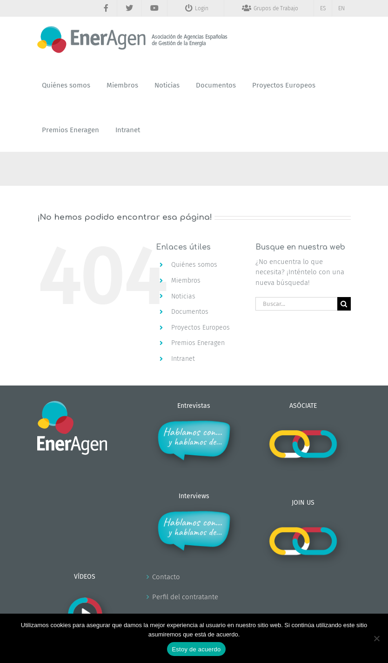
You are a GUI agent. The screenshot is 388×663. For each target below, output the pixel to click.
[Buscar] (344, 304)
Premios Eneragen (198, 343)
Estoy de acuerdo (196, 649)
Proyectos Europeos (200, 328)
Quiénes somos (194, 265)
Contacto (166, 577)
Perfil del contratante (185, 597)
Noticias (183, 296)
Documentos (189, 312)
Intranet (183, 359)
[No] (376, 638)
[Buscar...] (296, 304)
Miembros (186, 280)
